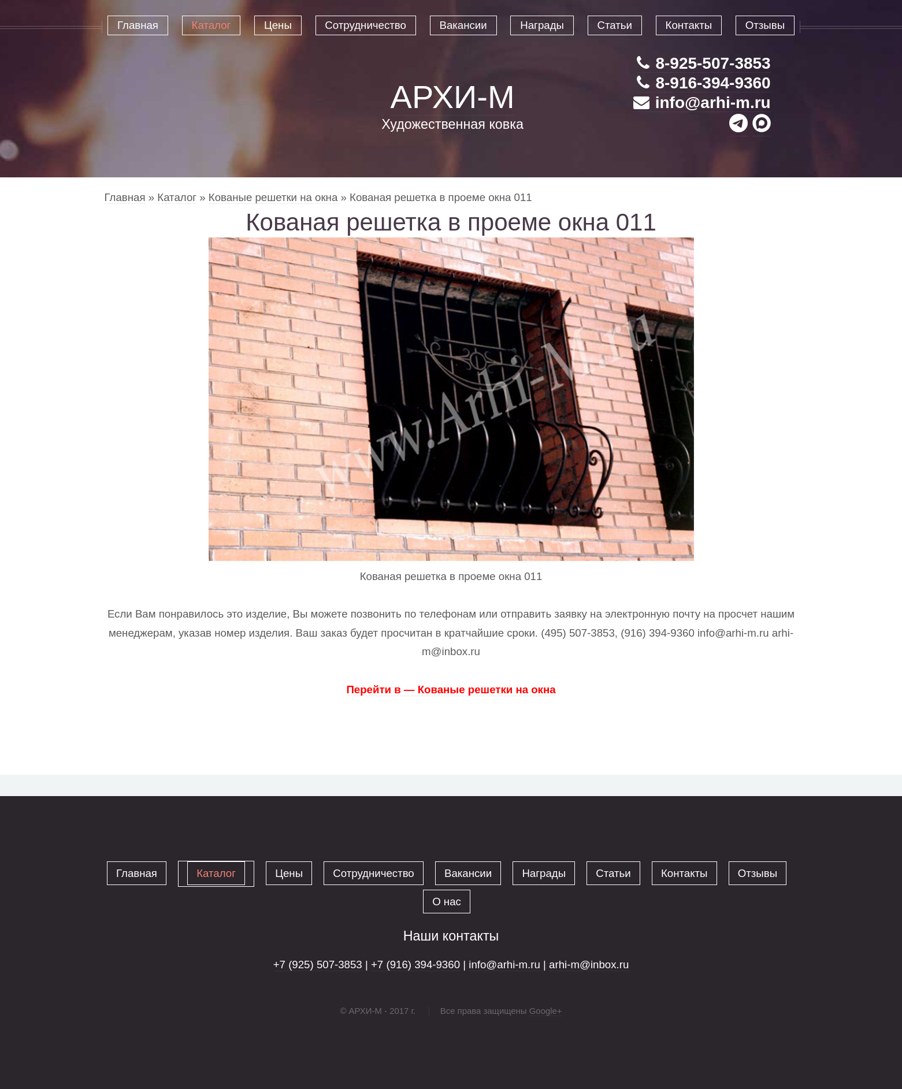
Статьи (613, 873)
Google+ (545, 1011)
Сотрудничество (373, 873)
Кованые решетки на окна (275, 197)
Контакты (684, 873)
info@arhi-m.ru (702, 102)
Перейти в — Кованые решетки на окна (450, 689)
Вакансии (468, 873)
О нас (446, 901)
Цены (289, 873)
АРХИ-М (453, 97)
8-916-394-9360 (703, 83)
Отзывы (757, 873)
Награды (544, 873)
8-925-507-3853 (703, 63)
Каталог (176, 197)
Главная (125, 197)
